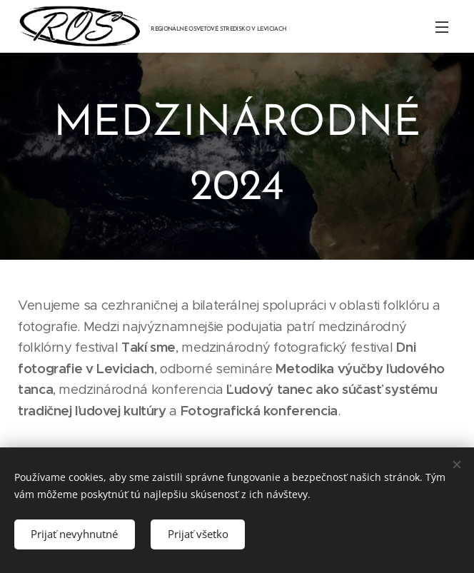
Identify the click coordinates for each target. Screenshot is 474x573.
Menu (441, 27)
